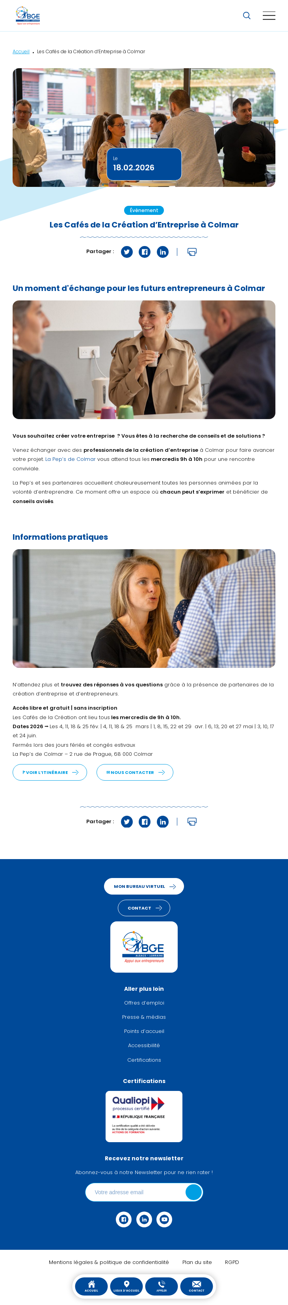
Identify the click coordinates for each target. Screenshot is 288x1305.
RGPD (232, 1262)
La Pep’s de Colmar (70, 459)
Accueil (91, 1286)
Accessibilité (144, 1045)
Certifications (144, 1060)
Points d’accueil (144, 1031)
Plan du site (197, 1262)
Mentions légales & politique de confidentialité (109, 1262)
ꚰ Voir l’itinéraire (45, 773)
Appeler (161, 1286)
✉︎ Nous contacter (130, 773)
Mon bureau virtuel (139, 887)
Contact (196, 1286)
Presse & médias (144, 1017)
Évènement (144, 211)
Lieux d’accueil (126, 1286)
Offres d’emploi (144, 1003)
